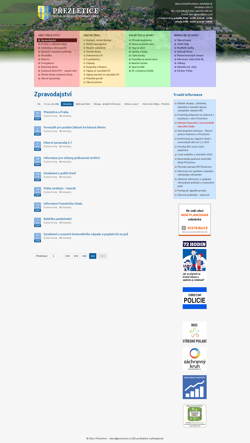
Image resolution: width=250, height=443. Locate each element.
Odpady (90, 63)
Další (102, 256)
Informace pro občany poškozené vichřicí (72, 158)
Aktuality (67, 104)
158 (67, 256)
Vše (38, 104)
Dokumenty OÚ (94, 55)
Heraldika (46, 55)
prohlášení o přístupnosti (150, 438)
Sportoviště (138, 67)
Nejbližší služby (185, 47)
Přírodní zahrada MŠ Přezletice (195, 167)
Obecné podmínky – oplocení (193, 195)
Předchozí (41, 256)
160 (84, 256)
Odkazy (181, 63)
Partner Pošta (184, 70)
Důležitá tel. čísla (187, 67)
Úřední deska (93, 51)
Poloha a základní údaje (54, 44)
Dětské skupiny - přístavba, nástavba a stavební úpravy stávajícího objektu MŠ (192, 107)
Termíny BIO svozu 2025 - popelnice (192, 148)
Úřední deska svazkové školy (56, 74)
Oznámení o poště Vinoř (60, 173)
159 (76, 256)
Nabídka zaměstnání (58, 219)
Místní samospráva (96, 44)
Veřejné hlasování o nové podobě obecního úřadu (196, 124)
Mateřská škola (49, 67)
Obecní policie (94, 82)
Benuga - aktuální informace (107, 104)
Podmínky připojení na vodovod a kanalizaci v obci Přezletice (196, 116)
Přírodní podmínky (142, 40)
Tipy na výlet (138, 47)
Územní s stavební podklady (56, 51)
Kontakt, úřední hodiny (98, 40)
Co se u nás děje (51, 104)
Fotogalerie (47, 63)
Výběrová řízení (82, 104)
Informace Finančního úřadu (63, 204)
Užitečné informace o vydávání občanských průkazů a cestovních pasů (196, 183)
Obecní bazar (184, 40)
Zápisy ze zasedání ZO (98, 70)
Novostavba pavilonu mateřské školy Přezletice (194, 160)
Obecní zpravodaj (50, 78)
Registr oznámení (95, 47)
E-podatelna (93, 59)
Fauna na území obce (143, 44)
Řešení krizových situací (190, 55)
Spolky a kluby (139, 51)
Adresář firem (184, 51)
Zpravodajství (48, 40)
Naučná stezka (139, 63)
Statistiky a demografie (54, 47)
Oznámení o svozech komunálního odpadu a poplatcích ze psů (86, 234)
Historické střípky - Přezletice (156, 104)
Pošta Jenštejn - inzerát (60, 188)
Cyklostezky (138, 55)
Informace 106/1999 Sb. (190, 59)
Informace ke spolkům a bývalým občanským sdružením (195, 173)
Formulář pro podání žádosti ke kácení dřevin (75, 127)
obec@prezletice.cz (199, 14)
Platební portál (94, 78)
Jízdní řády (183, 44)
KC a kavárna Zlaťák (142, 70)
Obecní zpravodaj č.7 (58, 143)
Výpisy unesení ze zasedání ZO (102, 74)
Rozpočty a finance (96, 67)
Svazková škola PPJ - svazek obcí (59, 70)
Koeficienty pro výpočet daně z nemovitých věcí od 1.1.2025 (194, 140)
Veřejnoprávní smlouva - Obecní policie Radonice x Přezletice (195, 132)
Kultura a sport (131, 104)
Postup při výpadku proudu (192, 190)
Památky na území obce (145, 59)
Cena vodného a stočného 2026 (195, 154)
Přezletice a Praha (56, 112)
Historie (45, 59)
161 (93, 256)
